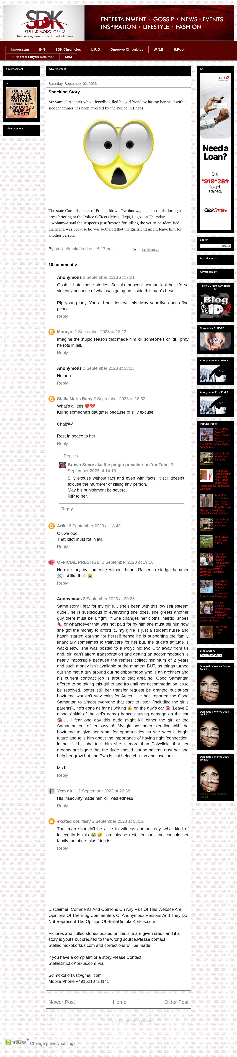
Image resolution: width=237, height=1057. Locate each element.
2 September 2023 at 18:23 (109, 368)
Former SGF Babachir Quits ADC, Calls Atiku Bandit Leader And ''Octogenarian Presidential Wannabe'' (215, 479)
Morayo (65, 331)
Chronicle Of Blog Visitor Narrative (222, 456)
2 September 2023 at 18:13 (100, 331)
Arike (62, 525)
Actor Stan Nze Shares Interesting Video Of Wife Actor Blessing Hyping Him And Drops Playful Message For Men (215, 504)
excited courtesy (74, 821)
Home (120, 1002)
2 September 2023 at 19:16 (128, 562)
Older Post (176, 1002)
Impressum (20, 49)
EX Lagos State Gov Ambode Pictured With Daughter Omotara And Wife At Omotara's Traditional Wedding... (215, 565)
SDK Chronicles (68, 49)
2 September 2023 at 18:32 (119, 398)
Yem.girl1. (67, 791)
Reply (62, 316)
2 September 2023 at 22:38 (104, 791)
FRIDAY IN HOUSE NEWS (221, 630)
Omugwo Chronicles (126, 49)
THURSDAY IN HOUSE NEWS (221, 539)
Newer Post (61, 1002)
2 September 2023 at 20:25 (109, 598)
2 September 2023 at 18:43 (95, 525)
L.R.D (95, 49)
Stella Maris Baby (74, 398)
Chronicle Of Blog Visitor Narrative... (222, 522)
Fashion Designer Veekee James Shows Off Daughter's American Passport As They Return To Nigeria (215, 611)
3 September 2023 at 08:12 (118, 821)
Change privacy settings (53, 1043)
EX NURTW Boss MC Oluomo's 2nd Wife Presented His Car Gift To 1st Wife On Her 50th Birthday (215, 438)
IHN (42, 49)
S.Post (179, 49)
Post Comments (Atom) (131, 1020)
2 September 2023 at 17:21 (109, 277)
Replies (71, 455)
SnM (68, 57)
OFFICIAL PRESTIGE (79, 562)
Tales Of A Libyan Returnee (33, 57)
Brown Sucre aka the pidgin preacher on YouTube (119, 464)
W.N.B (159, 49)
